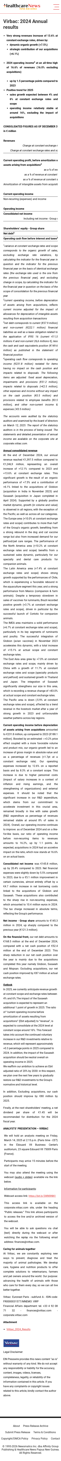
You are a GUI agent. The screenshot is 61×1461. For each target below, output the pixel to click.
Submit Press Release (17, 1432)
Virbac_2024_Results (18, 1329)
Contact (55, 1438)
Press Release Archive (35, 1425)
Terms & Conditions (44, 1432)
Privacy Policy (40, 1438)
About (16, 1425)
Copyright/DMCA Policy (14, 1438)
